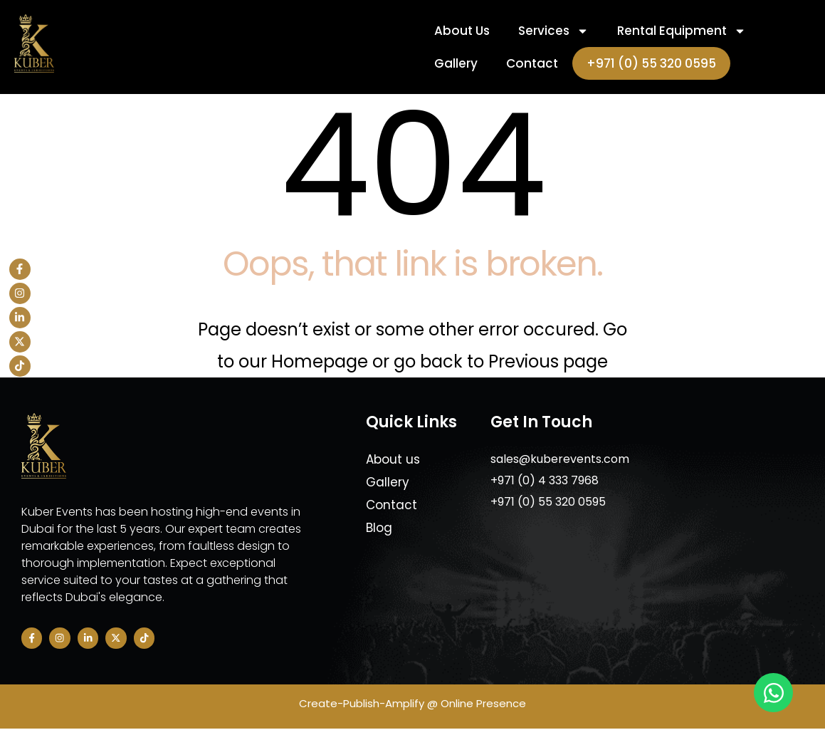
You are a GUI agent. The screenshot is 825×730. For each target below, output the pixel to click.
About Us (462, 30)
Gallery (456, 63)
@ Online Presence (475, 704)
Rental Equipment (681, 31)
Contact (532, 63)
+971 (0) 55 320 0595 (651, 63)
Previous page (548, 361)
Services (553, 31)
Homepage (321, 361)
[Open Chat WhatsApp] (773, 692)
